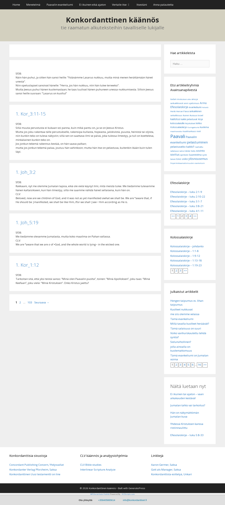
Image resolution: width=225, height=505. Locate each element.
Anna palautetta (163, 4)
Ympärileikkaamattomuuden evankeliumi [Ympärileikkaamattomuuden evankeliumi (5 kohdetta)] (187, 163)
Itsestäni (142, 4)
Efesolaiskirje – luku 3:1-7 (186, 201)
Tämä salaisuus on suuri (185, 328)
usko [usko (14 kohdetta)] (185, 159)
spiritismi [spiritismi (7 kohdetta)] (184, 155)
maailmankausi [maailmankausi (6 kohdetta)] (189, 131)
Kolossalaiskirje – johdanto (187, 246)
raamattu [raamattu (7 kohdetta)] (199, 147)
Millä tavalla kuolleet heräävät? (189, 323)
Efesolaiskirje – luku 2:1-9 (186, 192)
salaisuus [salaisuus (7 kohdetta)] (174, 151)
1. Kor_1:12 (27, 265)
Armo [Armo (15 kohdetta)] (203, 103)
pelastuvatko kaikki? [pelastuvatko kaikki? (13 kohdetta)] (182, 146)
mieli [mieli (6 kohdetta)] (199, 131)
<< (173, 216)
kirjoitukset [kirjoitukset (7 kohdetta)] (190, 123)
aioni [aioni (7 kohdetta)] (186, 103)
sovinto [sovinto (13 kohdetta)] (200, 150)
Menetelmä (33, 4)
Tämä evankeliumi (181, 319)
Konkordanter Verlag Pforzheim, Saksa (33, 469)
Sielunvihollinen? (180, 342)
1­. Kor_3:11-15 (31, 114)
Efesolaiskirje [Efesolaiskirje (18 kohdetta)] (179, 107)
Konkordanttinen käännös (112, 19)
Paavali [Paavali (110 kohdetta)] (177, 136)
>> (195, 216)
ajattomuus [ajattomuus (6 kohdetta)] (194, 103)
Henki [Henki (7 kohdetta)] (173, 111)
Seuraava (41, 302)
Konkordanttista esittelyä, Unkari (171, 474)
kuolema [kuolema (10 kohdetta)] (204, 127)
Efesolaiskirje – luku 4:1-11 (187, 211)
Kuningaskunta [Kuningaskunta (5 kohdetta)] (193, 127)
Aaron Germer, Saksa (164, 464)
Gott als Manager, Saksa (166, 469)
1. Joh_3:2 (26, 172)
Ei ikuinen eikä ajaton (92, 4)
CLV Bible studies (90, 464)
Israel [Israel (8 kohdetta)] (200, 115)
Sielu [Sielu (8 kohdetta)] (193, 151)
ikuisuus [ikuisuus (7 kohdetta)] (193, 115)
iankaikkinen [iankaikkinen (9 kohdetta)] (195, 111)
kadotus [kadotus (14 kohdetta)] (175, 119)
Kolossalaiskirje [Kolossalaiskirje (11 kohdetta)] (178, 127)
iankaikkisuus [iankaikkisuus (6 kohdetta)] (176, 115)
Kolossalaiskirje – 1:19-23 (186, 265)
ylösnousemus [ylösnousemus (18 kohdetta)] (198, 159)
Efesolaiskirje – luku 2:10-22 (187, 196)
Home (16, 4)
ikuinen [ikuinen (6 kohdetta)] (186, 115)
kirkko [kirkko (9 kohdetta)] (199, 123)
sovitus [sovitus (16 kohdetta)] (175, 154)
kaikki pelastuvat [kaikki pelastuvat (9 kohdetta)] (189, 119)
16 (199, 364)
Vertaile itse (122, 4)
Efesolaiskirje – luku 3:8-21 (187, 206)
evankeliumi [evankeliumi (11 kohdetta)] (195, 107)
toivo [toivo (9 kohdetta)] (178, 158)
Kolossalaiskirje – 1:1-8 (184, 251)
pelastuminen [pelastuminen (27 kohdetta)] (197, 142)
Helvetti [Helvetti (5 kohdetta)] (205, 107)
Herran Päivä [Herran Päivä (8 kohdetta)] (182, 111)
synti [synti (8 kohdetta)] (204, 154)
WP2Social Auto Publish (100, 494)
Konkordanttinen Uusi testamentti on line (34, 474)
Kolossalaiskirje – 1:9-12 (185, 256)
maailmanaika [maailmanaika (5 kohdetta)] (176, 131)
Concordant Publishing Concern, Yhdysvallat (36, 464)
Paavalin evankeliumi (60, 4)
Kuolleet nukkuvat (181, 309)
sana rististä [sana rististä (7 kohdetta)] (184, 151)
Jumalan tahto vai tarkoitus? (187, 405)
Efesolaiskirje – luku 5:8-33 (187, 435)
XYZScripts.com (128, 494)
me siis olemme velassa (184, 314)
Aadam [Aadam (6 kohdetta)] (173, 99)
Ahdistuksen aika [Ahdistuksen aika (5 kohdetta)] (184, 99)
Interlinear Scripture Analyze (97, 469)
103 (29, 302)
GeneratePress (136, 488)
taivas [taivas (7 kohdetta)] (172, 159)
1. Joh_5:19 (27, 222)
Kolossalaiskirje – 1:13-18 (186, 260)
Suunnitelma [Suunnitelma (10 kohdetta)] (195, 154)
